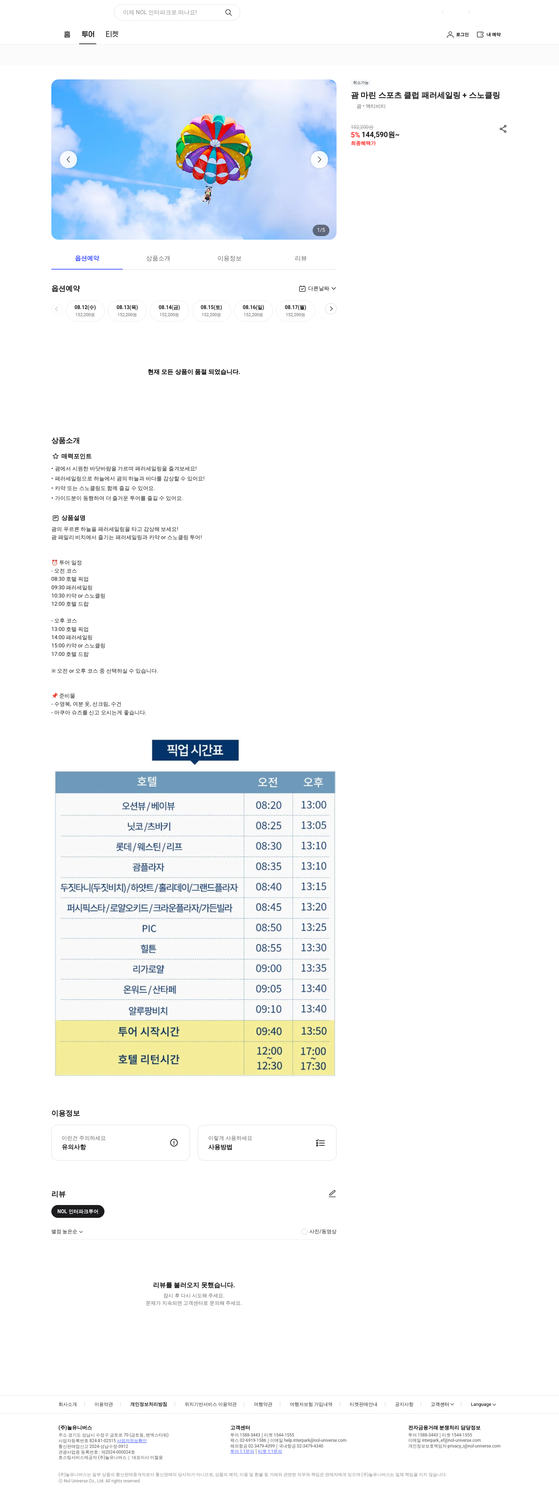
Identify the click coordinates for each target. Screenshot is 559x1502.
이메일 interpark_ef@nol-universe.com (444, 1440)
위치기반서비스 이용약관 (211, 1404)
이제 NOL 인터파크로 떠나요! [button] (160, 12)
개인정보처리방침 (148, 1404)
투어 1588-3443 (245, 1435)
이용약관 (103, 1404)
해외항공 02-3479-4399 (252, 1446)
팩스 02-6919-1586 (248, 1440)
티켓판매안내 (364, 1404)
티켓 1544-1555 (279, 1435)
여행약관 (263, 1404)
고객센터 (440, 1404)
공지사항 (404, 1404)
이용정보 (229, 258)
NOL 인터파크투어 (77, 1211)
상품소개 (158, 258)
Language (481, 1404)
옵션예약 (87, 258)
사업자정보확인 (132, 1440)
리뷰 (301, 258)
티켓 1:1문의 (270, 1451)
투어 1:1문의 (242, 1451)
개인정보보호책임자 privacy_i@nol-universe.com (454, 1446)
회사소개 (67, 1404)
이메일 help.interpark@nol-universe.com (308, 1440)
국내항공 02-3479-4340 (301, 1446)
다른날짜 (318, 288)
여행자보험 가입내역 (311, 1404)
